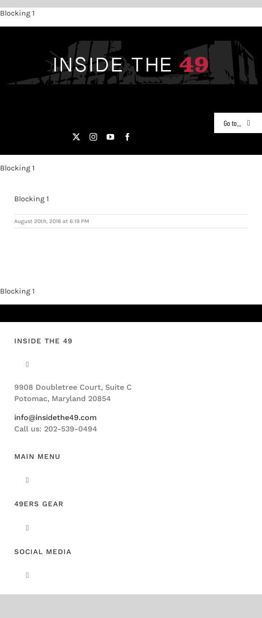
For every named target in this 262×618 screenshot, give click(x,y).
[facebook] (127, 137)
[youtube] (110, 137)
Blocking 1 (17, 13)
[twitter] (76, 137)
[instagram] (93, 137)
